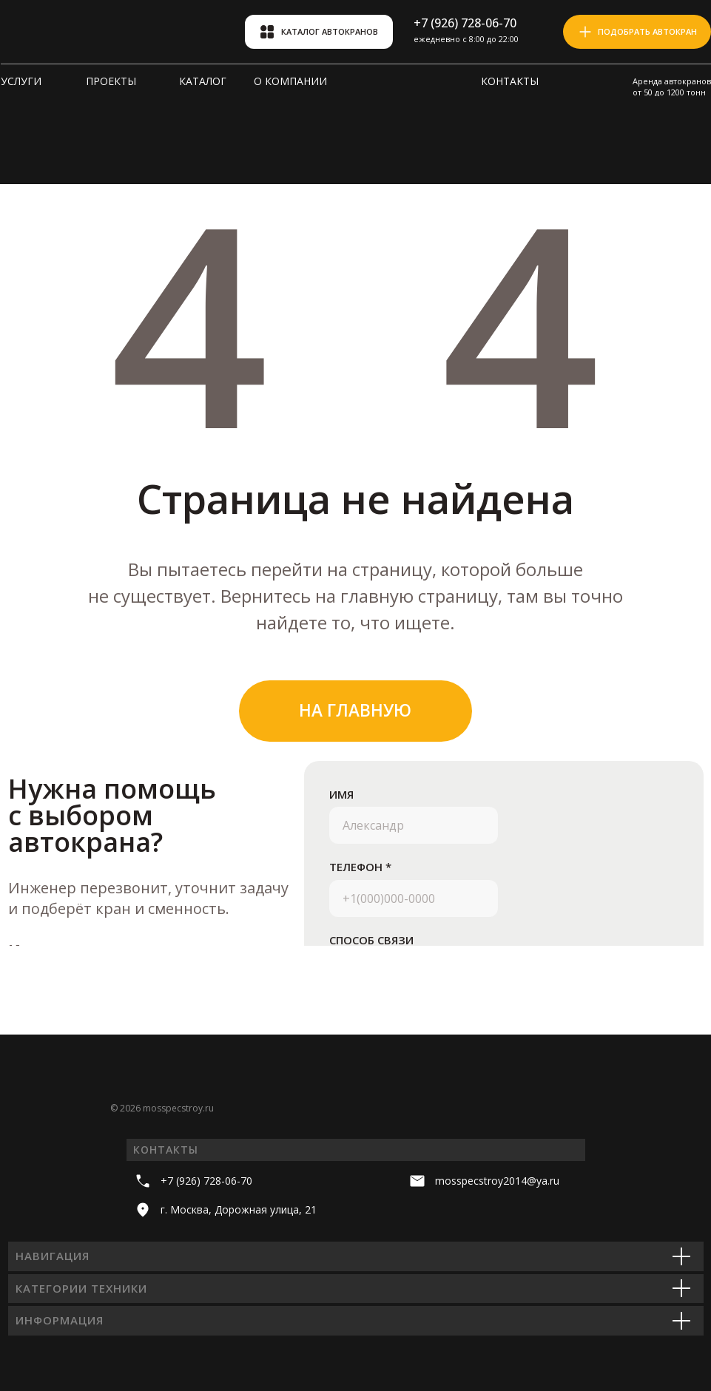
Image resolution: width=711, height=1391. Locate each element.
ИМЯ (341, 794)
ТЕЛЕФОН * (360, 866)
